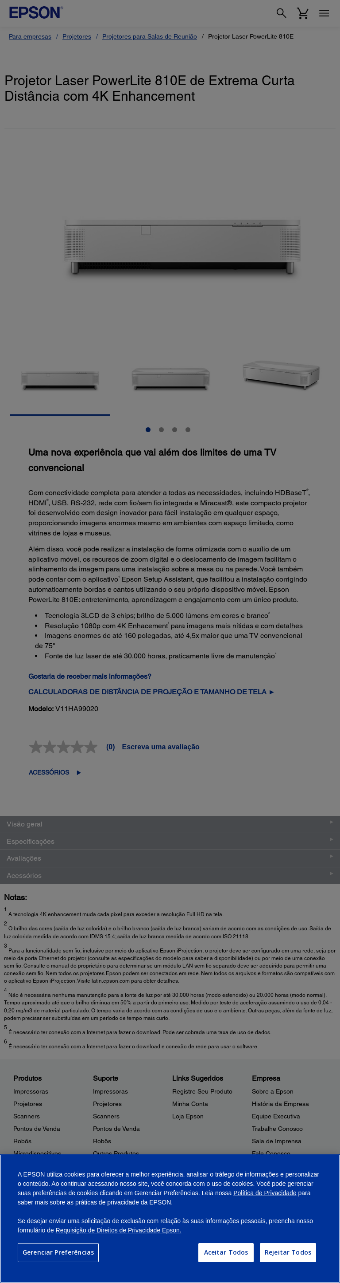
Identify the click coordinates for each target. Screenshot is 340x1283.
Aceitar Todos (226, 1252)
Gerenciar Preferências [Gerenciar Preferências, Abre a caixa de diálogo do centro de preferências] (58, 1252)
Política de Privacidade (264, 1192)
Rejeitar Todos (288, 1252)
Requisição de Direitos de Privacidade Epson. (119, 1230)
